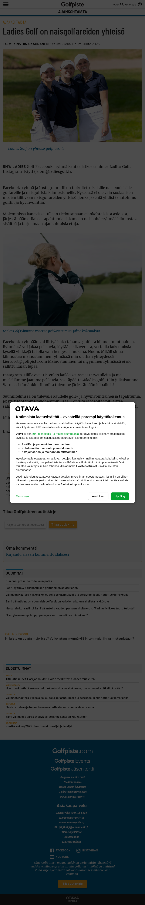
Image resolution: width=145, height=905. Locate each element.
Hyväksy (120, 496)
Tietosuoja (22, 496)
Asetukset (98, 496)
